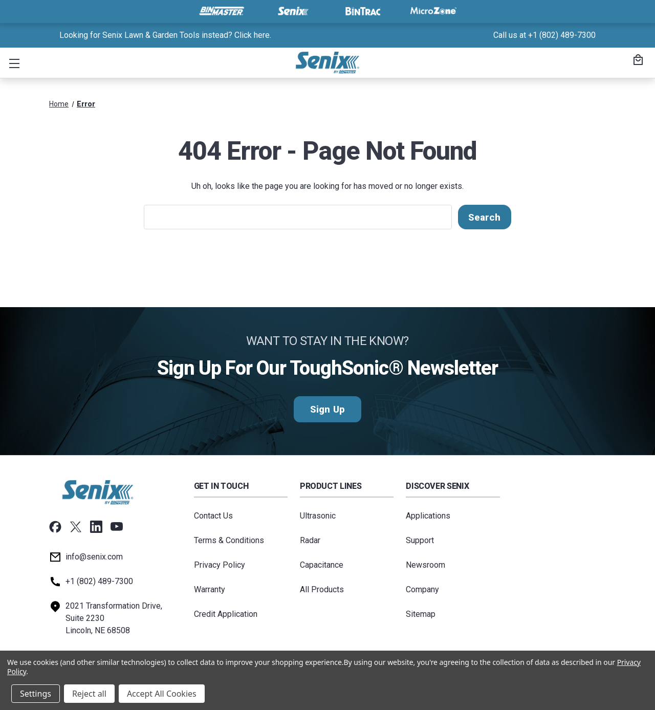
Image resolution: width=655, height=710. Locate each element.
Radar (310, 540)
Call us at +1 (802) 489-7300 (544, 35)
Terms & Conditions (229, 540)
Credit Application (225, 614)
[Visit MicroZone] (433, 11)
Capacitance (321, 565)
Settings (35, 693)
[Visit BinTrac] (363, 11)
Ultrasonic (318, 516)
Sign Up (327, 409)
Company (422, 589)
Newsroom (425, 565)
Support (420, 540)
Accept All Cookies (161, 693)
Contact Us (213, 516)
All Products (322, 589)
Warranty (209, 589)
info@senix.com (94, 557)
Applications (428, 516)
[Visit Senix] (292, 11)
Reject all (89, 693)
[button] (12, 63)
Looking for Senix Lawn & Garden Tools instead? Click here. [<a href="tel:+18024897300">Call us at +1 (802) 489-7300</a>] (165, 35)
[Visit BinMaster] (221, 11)
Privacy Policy (219, 565)
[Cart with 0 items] (636, 61)
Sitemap (420, 614)
